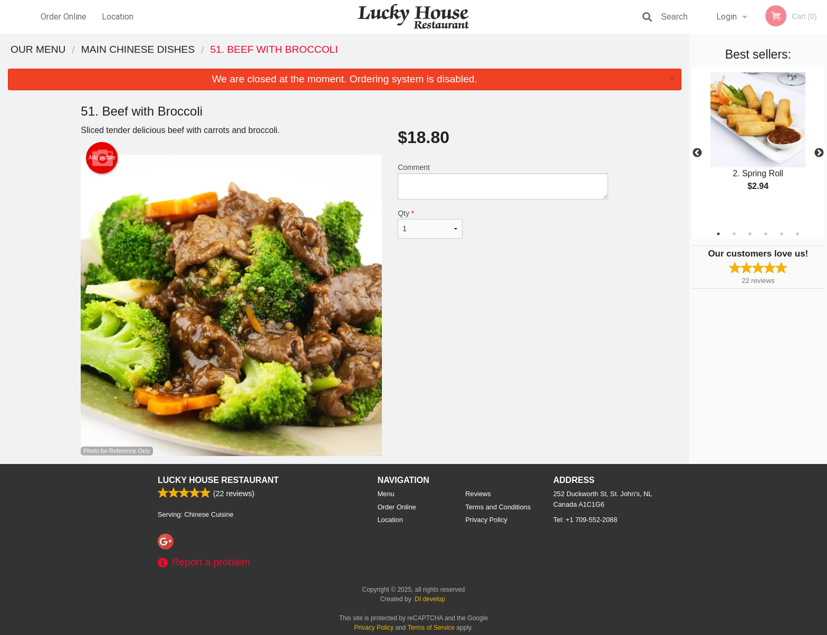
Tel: (585, 520)
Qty (430, 224)
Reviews (478, 494)
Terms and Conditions (498, 507)
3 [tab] (750, 234)
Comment (503, 181)
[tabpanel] (758, 140)
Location (117, 17)
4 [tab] (766, 234)
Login (726, 17)
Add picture (102, 158)
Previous (697, 153)
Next (819, 153)
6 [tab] (797, 234)
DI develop (430, 599)
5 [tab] (781, 234)
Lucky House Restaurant (218, 480)
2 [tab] (734, 234)
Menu (386, 494)
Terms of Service (431, 627)
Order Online (63, 17)
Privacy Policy (486, 520)
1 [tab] (718, 234)
